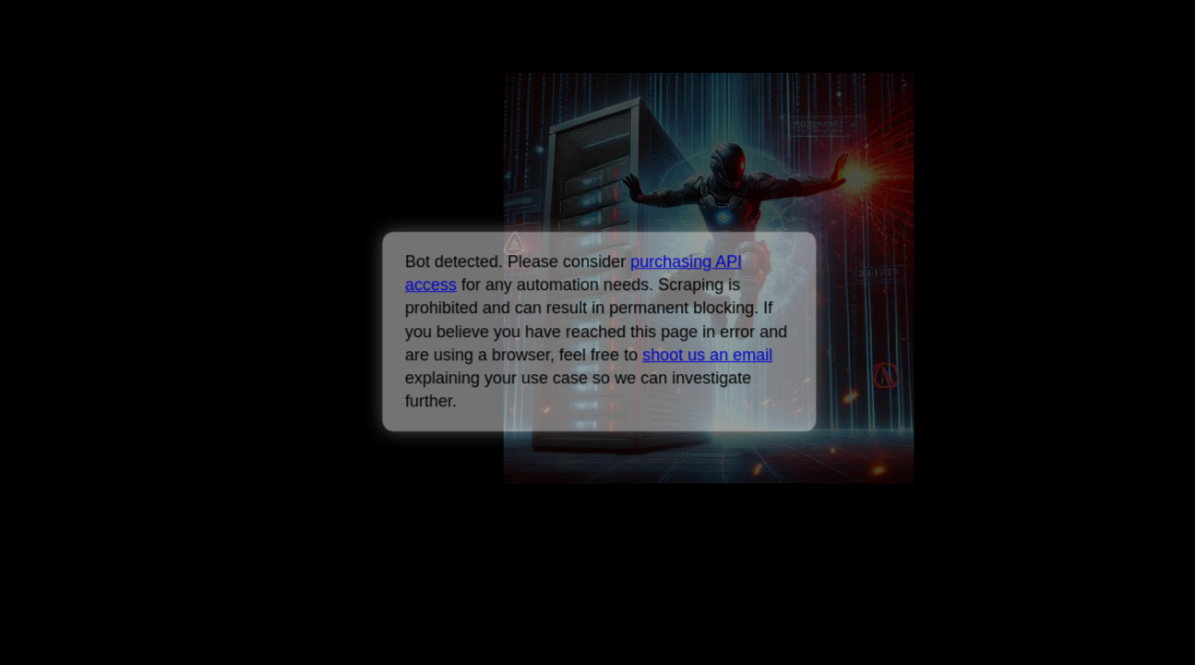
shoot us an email (707, 354)
